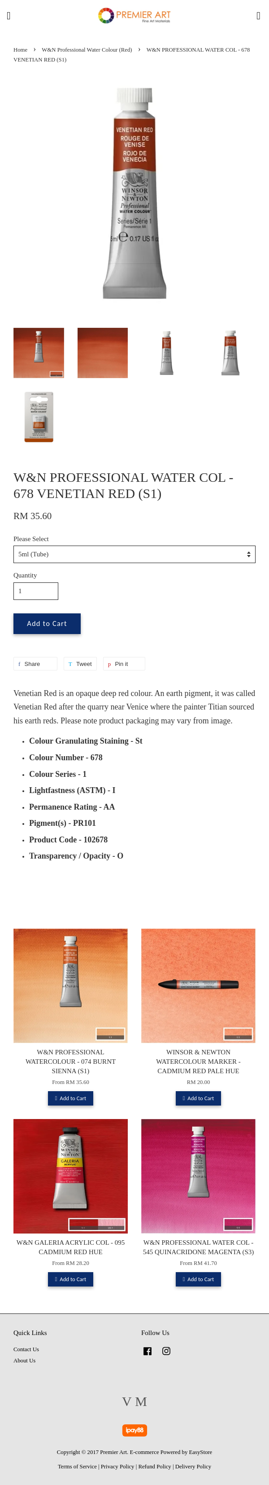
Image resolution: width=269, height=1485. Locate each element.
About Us (24, 1360)
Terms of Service (77, 1466)
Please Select (31, 538)
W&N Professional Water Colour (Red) (87, 50)
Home (20, 50)
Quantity (25, 575)
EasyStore (201, 1452)
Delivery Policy (193, 1466)
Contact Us (26, 1349)
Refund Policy (154, 1466)
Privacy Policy (117, 1466)
